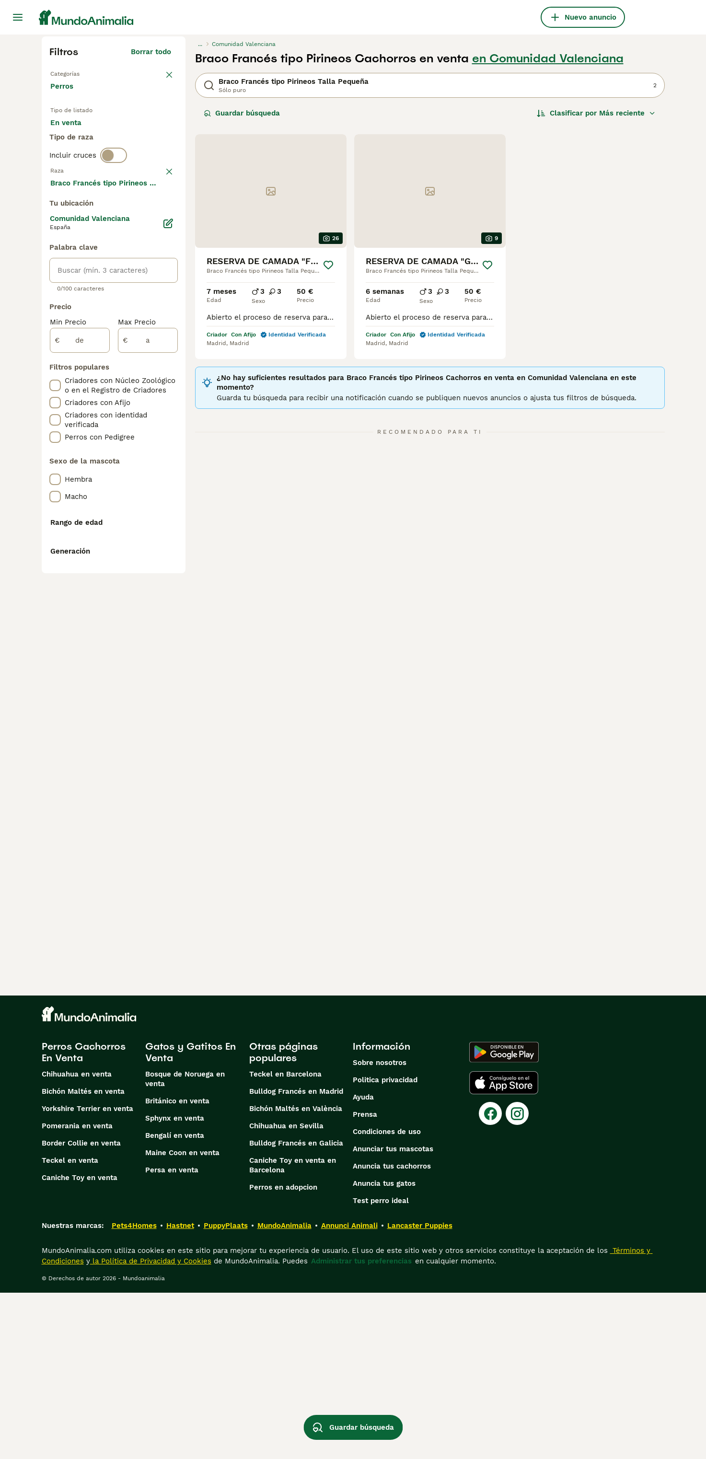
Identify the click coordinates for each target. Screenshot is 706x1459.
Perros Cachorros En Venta (84, 1218)
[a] (148, 603)
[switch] (113, 199)
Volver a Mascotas (84, 73)
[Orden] (596, 113)
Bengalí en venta (174, 1301)
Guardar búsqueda (242, 113)
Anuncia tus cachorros (392, 1332)
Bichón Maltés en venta (83, 1257)
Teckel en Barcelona (285, 1240)
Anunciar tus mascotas (393, 1315)
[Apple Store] (503, 1249)
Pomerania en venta (77, 1292)
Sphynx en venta (174, 1284)
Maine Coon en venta (182, 1319)
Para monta (78, 163)
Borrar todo (151, 51)
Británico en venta (177, 1267)
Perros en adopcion (283, 1353)
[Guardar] (328, 265)
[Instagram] (517, 1279)
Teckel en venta (70, 1326)
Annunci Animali (349, 1392)
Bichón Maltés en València (295, 1275)
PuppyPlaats (226, 1392)
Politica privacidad (385, 1246)
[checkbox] (55, 269)
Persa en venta (171, 1336)
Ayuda (363, 1263)
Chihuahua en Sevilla (286, 1292)
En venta (73, 140)
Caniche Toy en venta (79, 1344)
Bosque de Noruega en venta (185, 1245)
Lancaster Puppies (419, 1392)
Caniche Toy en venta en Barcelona (292, 1331)
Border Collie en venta (81, 1309)
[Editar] (168, 486)
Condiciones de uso (387, 1298)
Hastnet (180, 1392)
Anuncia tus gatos (384, 1349)
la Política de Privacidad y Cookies (150, 1427)
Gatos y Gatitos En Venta (190, 1218)
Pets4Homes (134, 1392)
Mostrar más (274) (138, 444)
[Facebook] (490, 1279)
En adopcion (131, 140)
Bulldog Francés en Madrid (296, 1257)
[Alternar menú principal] (17, 17)
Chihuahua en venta (77, 1240)
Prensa (365, 1280)
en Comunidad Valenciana (548, 58)
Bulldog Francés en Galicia (296, 1309)
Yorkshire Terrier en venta (87, 1275)
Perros (63, 96)
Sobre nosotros (379, 1229)
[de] (80, 603)
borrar (160, 219)
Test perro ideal (381, 1367)
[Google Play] (504, 1218)
